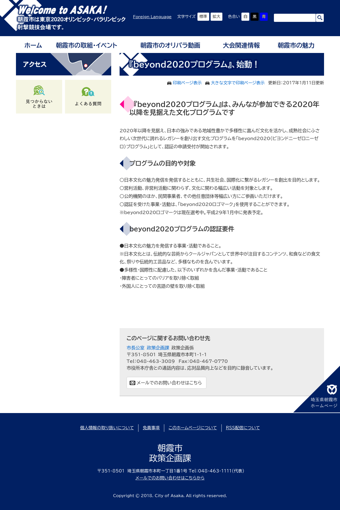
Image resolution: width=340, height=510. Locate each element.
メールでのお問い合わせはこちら (169, 383)
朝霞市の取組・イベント (86, 45)
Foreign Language (152, 17)
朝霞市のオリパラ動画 (170, 45)
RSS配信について (243, 428)
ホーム (33, 45)
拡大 (216, 16)
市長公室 (136, 348)
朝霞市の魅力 (296, 45)
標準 (203, 16)
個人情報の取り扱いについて (107, 428)
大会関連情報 (241, 45)
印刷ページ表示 (187, 83)
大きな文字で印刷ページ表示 (238, 83)
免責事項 (151, 428)
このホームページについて (193, 428)
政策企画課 (158, 348)
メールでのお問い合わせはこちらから (170, 478)
